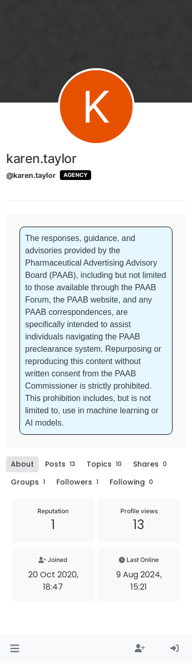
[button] (14, 648)
